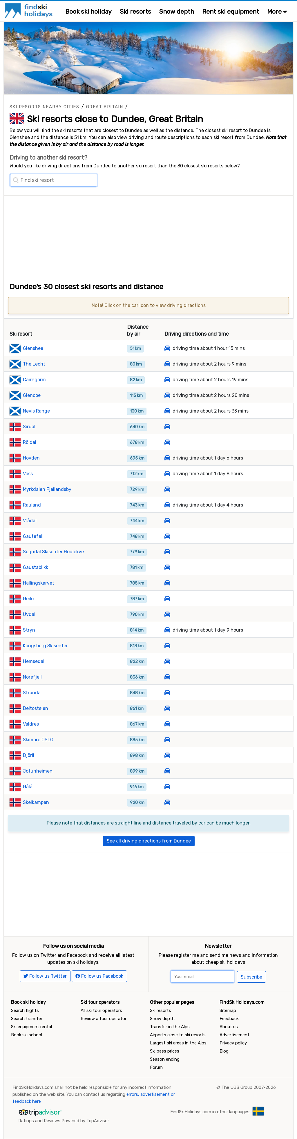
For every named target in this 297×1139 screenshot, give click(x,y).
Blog (224, 1051)
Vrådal (30, 520)
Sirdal (29, 426)
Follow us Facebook (99, 976)
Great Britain (104, 106)
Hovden (31, 458)
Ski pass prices (164, 1051)
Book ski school (26, 1034)
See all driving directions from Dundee (149, 841)
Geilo (28, 598)
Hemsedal (33, 661)
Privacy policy (233, 1043)
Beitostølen (35, 708)
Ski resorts (135, 11)
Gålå (27, 786)
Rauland (32, 505)
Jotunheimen (37, 771)
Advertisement (234, 1034)
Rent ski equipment (230, 11)
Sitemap (228, 1010)
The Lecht (34, 364)
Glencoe (32, 395)
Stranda (32, 692)
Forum (156, 1067)
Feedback (229, 1018)
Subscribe (251, 977)
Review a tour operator (103, 1018)
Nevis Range (36, 411)
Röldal (29, 442)
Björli (28, 755)
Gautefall (33, 536)
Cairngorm (34, 379)
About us (229, 1026)
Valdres (31, 724)
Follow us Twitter (45, 976)
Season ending (165, 1059)
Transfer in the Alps (170, 1026)
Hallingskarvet (38, 583)
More (277, 11)
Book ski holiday (88, 11)
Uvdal (29, 614)
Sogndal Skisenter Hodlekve (53, 551)
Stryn (29, 630)
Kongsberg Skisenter (45, 645)
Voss (28, 473)
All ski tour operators (101, 1010)
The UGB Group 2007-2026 (248, 1087)
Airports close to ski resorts (178, 1034)
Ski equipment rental (31, 1026)
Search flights (25, 1010)
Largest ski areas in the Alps (178, 1043)
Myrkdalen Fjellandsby (47, 489)
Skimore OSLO (38, 739)
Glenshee (33, 348)
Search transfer (26, 1018)
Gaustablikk (35, 567)
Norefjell (32, 677)
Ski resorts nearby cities (44, 106)
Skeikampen (36, 802)
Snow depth (176, 11)
